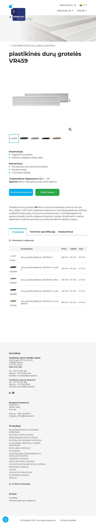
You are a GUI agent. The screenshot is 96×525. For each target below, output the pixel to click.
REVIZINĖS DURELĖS (18, 467)
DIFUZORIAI (14, 451)
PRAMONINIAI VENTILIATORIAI (23, 438)
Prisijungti (68, 5)
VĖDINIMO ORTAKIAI (18, 459)
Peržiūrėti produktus (21, 192)
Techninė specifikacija (42, 231)
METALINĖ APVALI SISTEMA (21, 461)
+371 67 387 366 (20, 371)
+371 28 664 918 (24, 373)
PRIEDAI (13, 478)
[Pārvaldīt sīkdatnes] (5, 519)
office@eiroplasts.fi (26, 416)
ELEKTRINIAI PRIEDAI (19, 475)
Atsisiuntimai (65, 231)
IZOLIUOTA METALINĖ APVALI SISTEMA (27, 464)
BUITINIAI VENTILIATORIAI (21, 435)
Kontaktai (13, 498)
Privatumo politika (68, 520)
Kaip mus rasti (15, 367)
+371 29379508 (23, 384)
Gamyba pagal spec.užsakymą (22, 500)
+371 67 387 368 (20, 382)
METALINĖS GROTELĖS (19, 448)
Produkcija (65, 10)
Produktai (18, 232)
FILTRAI (12, 470)
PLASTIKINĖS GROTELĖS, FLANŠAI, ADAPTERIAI (33, 46)
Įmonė (82, 10)
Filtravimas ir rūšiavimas (21, 240)
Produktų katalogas (19, 484)
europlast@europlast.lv (27, 376)
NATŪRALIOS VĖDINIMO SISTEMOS (25, 440)
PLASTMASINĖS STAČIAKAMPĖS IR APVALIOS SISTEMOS (25, 455)
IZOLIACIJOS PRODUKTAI (20, 472)
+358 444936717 (24, 414)
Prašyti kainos (47, 192)
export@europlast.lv (26, 387)
